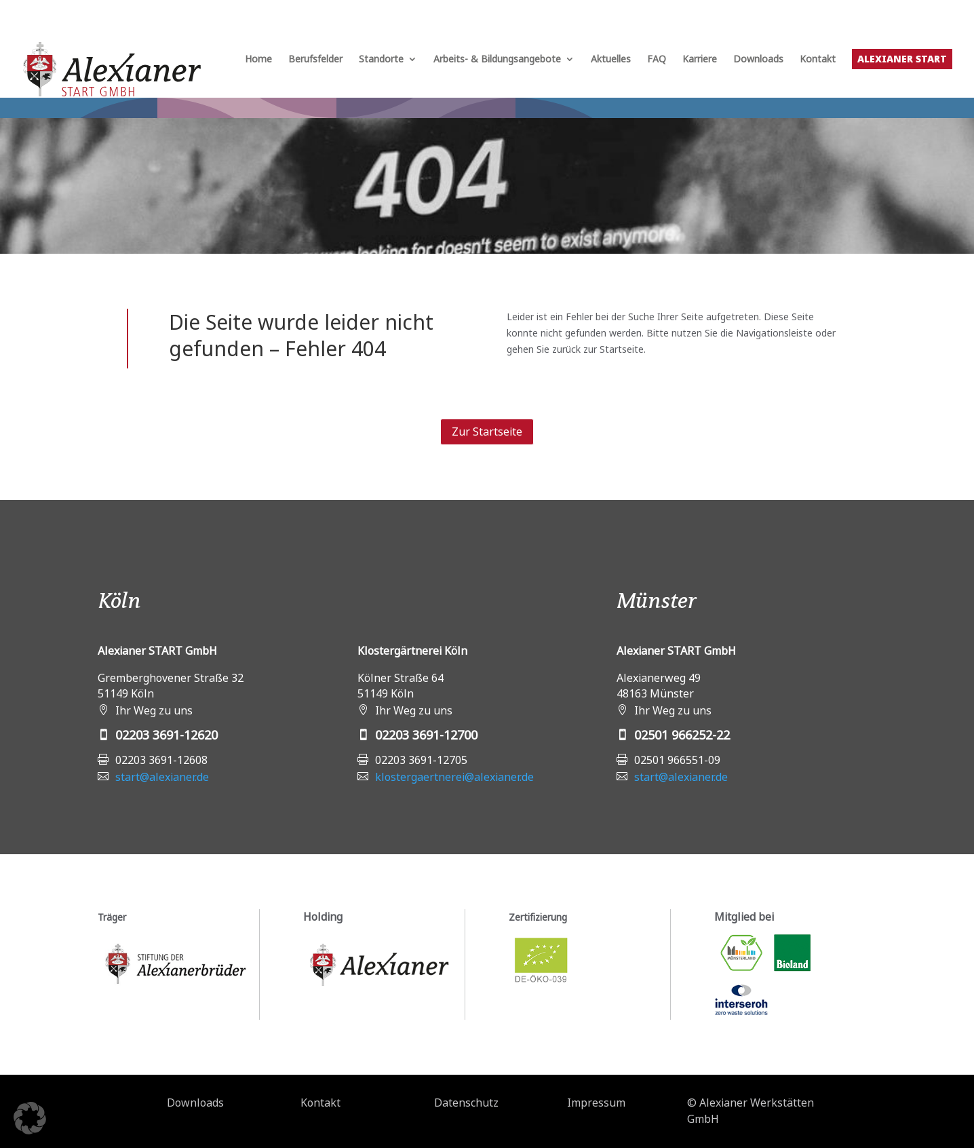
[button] (30, 1118)
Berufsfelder (315, 59)
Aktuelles (611, 59)
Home (258, 59)
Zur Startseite (487, 431)
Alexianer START (902, 58)
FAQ (656, 59)
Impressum (596, 1102)
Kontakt (818, 59)
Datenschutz (466, 1102)
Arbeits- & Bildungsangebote (497, 59)
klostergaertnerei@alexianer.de (454, 776)
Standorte (381, 59)
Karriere (699, 59)
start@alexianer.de (162, 776)
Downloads (758, 59)
